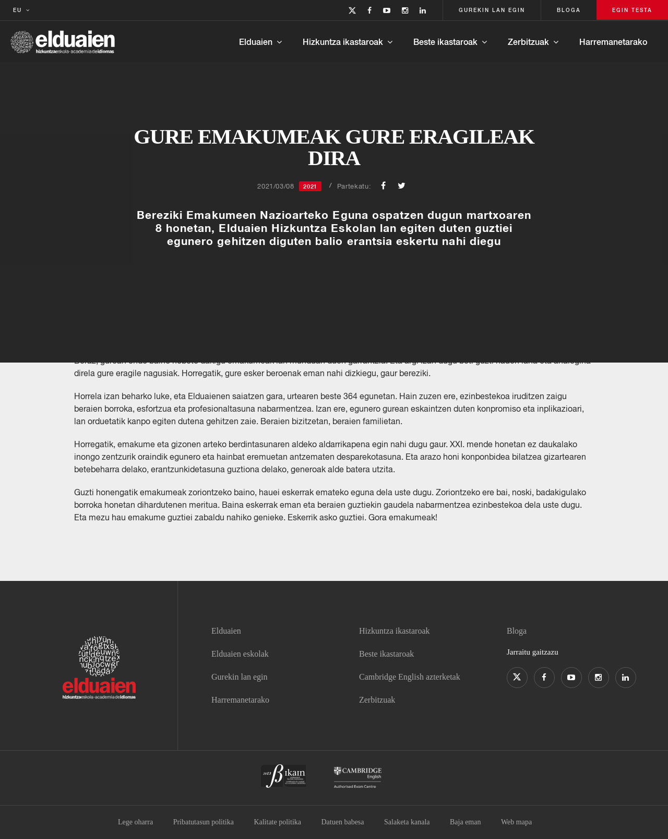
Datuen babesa (342, 822)
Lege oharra (135, 822)
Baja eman (465, 822)
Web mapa (516, 822)
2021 (310, 186)
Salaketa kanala (407, 822)
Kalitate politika (277, 822)
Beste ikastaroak (445, 41)
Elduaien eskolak (240, 653)
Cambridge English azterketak (409, 676)
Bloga (517, 630)
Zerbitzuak (528, 41)
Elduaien (255, 41)
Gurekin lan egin (239, 676)
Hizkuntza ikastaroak (343, 41)
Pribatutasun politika (203, 822)
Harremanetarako (613, 41)
